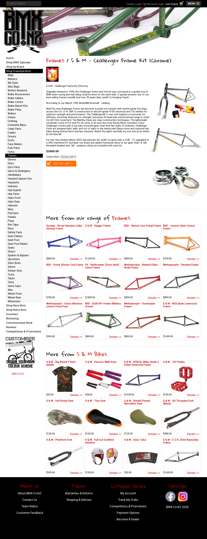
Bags (11, 75)
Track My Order (128, 499)
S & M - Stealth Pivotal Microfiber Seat (137, 402)
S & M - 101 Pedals (174, 362)
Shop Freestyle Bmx (18, 71)
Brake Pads (14, 109)
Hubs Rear (14, 201)
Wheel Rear (14, 297)
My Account (128, 493)
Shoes (11, 251)
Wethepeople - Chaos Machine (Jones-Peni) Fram (64, 305)
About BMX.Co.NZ (30, 493)
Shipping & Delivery (79, 499)
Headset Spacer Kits (20, 178)
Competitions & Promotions (23, 331)
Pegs (11, 220)
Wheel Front (15, 293)
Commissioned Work (19, 322)
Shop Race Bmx (16, 305)
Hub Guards (14, 190)
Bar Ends (13, 82)
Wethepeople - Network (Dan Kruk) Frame (141, 266)
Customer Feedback (29, 512)
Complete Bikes (17, 125)
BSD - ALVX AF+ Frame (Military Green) (103, 305)
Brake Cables (15, 98)
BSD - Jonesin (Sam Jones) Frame (179, 227)
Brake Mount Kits (18, 105)
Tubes (11, 278)
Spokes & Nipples (18, 255)
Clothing (12, 121)
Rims (11, 228)
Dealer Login (134, 4)
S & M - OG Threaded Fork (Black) (178, 402)
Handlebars (14, 174)
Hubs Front (14, 197)
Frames (55, 60)
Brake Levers (15, 102)
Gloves (12, 159)
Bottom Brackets (17, 90)
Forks (11, 151)
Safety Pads (15, 232)
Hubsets (13, 205)
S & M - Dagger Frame (98, 225)
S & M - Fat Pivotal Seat (59, 400)
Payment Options (128, 512)
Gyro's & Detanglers (19, 171)
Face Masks (15, 144)
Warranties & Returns (79, 493)
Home (10, 58)
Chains (12, 117)
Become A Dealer (128, 519)
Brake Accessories (19, 94)
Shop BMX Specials (18, 62)
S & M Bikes (92, 354)
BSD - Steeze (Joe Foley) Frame (142, 225)
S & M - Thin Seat (95, 400)
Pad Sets (13, 213)
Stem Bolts (14, 263)
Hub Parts (13, 194)
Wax (10, 289)
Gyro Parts (14, 167)
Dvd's (11, 140)
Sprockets (14, 259)
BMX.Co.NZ (18, 373)
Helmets (13, 186)
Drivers (12, 136)
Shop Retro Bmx (16, 309)
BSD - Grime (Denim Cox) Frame (64, 264)
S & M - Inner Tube (135, 439)
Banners (12, 79)
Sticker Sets (15, 270)
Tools (11, 274)
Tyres (11, 282)
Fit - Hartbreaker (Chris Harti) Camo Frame (102, 266)
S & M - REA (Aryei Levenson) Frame (180, 305)
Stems (11, 266)
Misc (11, 209)
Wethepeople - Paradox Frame (180, 264)
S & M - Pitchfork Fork (59, 439)
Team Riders (29, 506)
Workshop (12, 318)
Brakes (12, 113)
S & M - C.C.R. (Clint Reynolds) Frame (180, 441)
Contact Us (29, 499)
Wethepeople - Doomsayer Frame (139, 305)
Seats (11, 247)
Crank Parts (14, 128)
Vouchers (12, 314)
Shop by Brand (15, 66)
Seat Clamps (15, 236)
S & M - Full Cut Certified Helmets (99, 441)
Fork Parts (14, 148)
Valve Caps (14, 286)
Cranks (12, 132)
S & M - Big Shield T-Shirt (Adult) (61, 363)
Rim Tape (13, 224)
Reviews (11, 327)
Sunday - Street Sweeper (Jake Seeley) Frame (64, 227)
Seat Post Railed (17, 243)
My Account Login (153, 4)
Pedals (12, 217)
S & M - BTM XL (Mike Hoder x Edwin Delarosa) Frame (141, 363)
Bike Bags (14, 86)
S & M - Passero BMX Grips (101, 362)
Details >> (76, 259)
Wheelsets (14, 301)
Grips (11, 163)
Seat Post (13, 240)
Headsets (13, 182)
